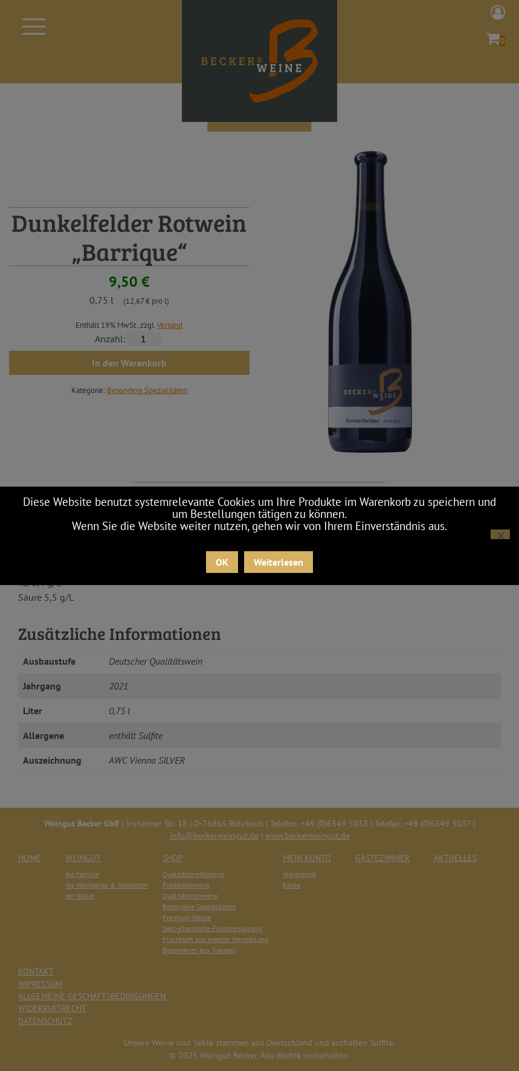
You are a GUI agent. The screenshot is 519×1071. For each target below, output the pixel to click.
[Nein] (500, 534)
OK (222, 562)
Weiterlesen (278, 562)
